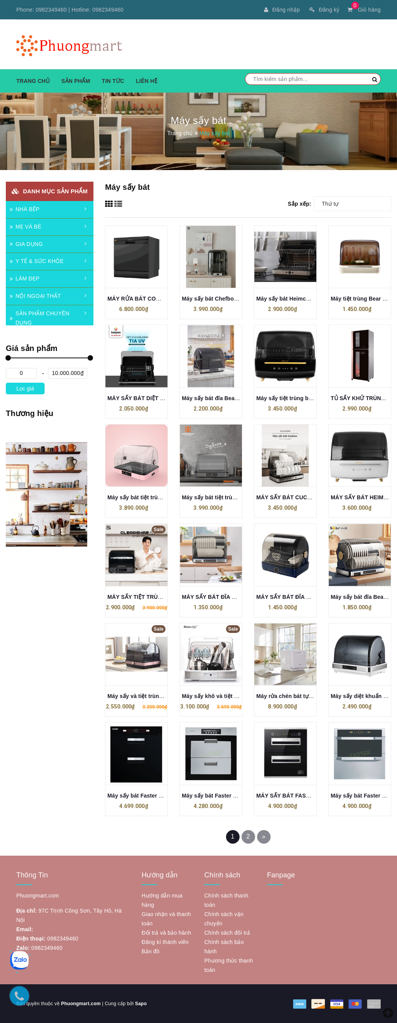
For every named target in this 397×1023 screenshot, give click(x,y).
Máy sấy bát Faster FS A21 (142, 796)
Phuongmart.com (80, 1003)
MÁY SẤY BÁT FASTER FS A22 (296, 796)
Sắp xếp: (299, 204)
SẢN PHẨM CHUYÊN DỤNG (39, 318)
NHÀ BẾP (25, 209)
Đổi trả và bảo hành (166, 933)
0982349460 (51, 10)
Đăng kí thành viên (165, 942)
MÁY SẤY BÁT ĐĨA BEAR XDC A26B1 (230, 597)
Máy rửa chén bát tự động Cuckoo (300, 696)
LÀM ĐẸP (25, 278)
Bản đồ (150, 951)
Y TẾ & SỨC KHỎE (37, 261)
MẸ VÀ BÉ (25, 227)
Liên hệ (146, 81)
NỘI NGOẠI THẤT (35, 296)
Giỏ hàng (364, 10)
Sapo (141, 1003)
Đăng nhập (282, 10)
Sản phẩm (75, 81)
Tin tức (113, 81)
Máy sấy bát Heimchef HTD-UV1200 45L (308, 299)
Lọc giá (25, 388)
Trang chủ (33, 81)
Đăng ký (324, 10)
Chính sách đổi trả (227, 933)
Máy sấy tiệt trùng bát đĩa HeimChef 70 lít (310, 398)
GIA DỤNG (26, 244)
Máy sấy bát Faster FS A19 (217, 796)
